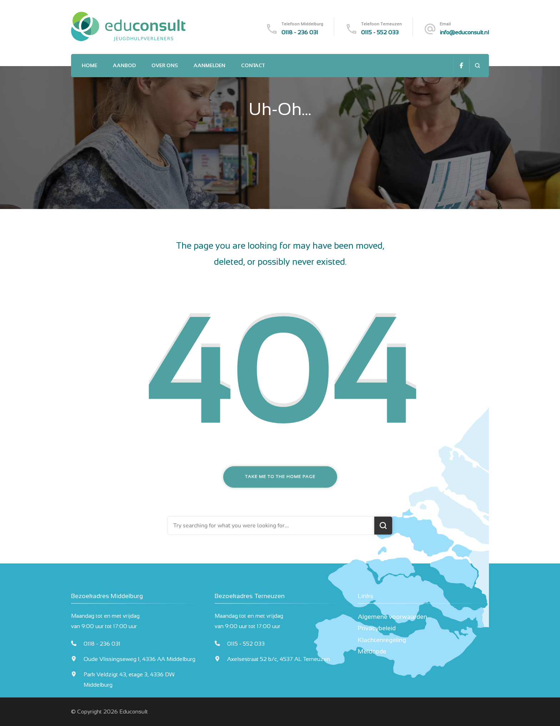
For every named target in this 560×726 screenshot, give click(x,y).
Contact (253, 65)
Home (89, 65)
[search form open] (477, 66)
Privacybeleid (377, 628)
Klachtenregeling (382, 639)
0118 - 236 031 (299, 32)
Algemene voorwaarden (392, 616)
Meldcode (372, 651)
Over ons (164, 65)
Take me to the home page (280, 476)
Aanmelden (209, 65)
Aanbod (124, 65)
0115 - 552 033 (380, 32)
